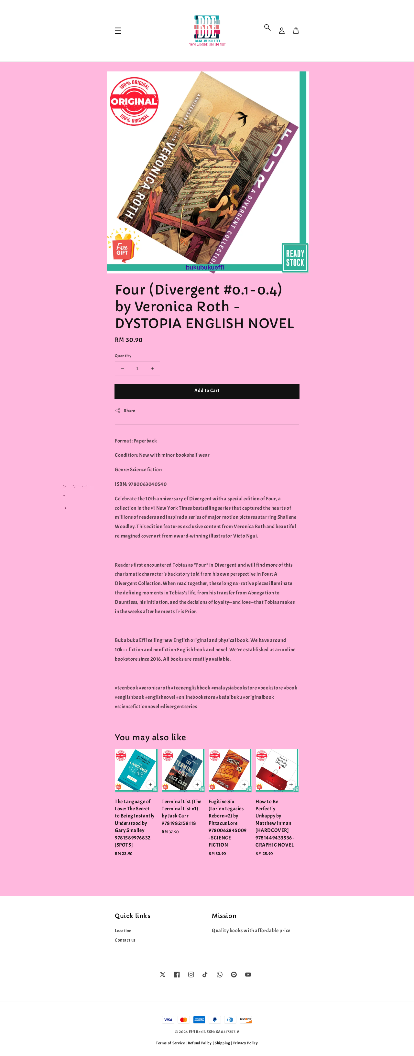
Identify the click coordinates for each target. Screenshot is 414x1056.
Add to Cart (207, 391)
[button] (267, 27)
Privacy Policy (245, 1043)
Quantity (123, 355)
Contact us (125, 940)
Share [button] (125, 410)
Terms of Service (170, 1043)
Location (123, 930)
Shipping (222, 1043)
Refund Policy (200, 1043)
